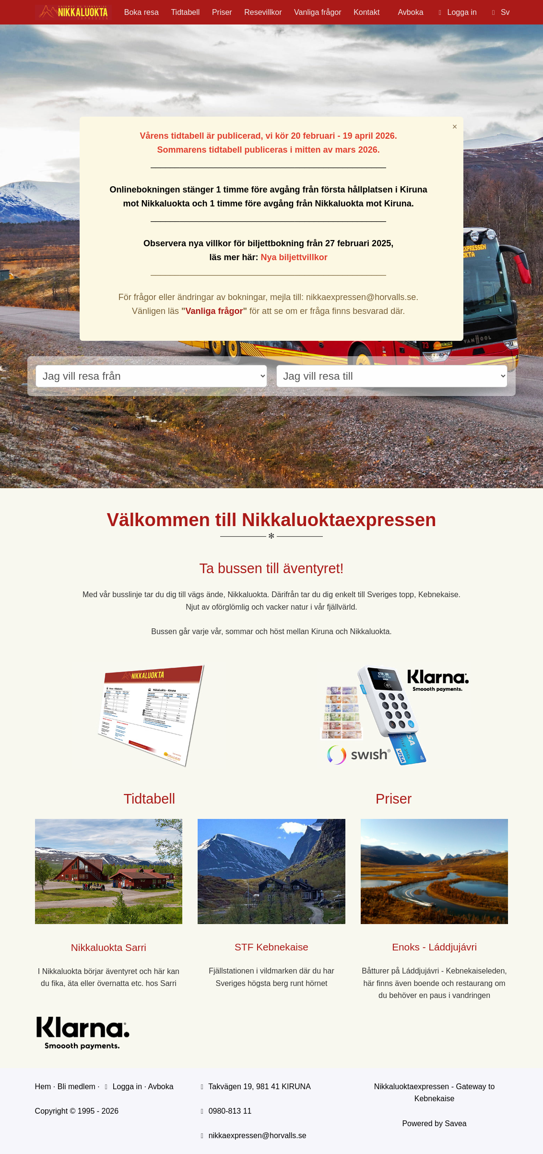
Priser (222, 12)
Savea (455, 1123)
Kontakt (366, 12)
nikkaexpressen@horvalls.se (258, 1135)
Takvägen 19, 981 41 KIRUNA (259, 1086)
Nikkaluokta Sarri (108, 947)
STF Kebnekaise (271, 946)
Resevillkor (263, 12)
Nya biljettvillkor (294, 257)
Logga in (122, 1086)
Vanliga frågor (317, 12)
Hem (43, 1086)
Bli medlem (76, 1086)
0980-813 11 (230, 1111)
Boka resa (141, 12)
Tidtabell (185, 12)
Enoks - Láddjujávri (434, 946)
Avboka (410, 12)
